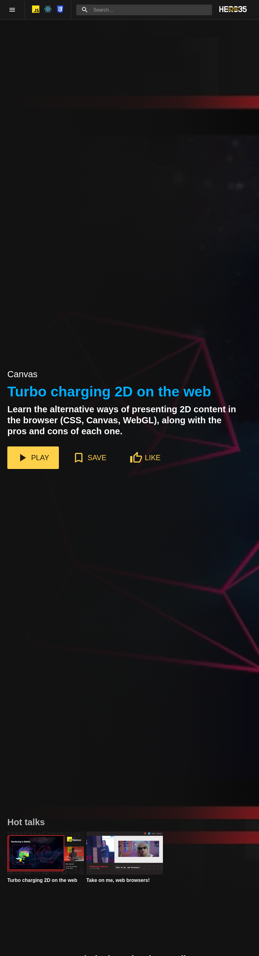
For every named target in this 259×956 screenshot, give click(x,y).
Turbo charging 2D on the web (109, 392)
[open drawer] (12, 9)
